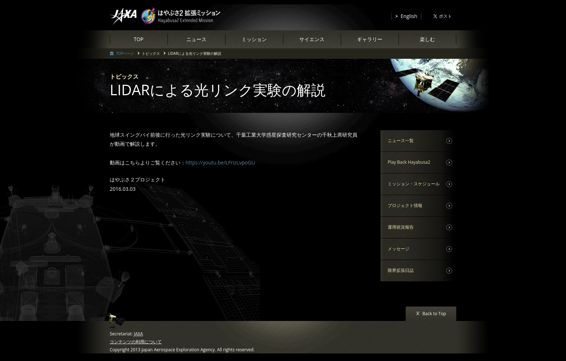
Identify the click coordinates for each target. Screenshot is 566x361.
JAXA (138, 334)
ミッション (254, 39)
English (409, 16)
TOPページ (125, 53)
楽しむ (427, 39)
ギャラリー (369, 39)
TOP (138, 39)
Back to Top (434, 314)
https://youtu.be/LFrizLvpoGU (220, 162)
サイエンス (312, 39)
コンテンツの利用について (136, 342)
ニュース (196, 39)
